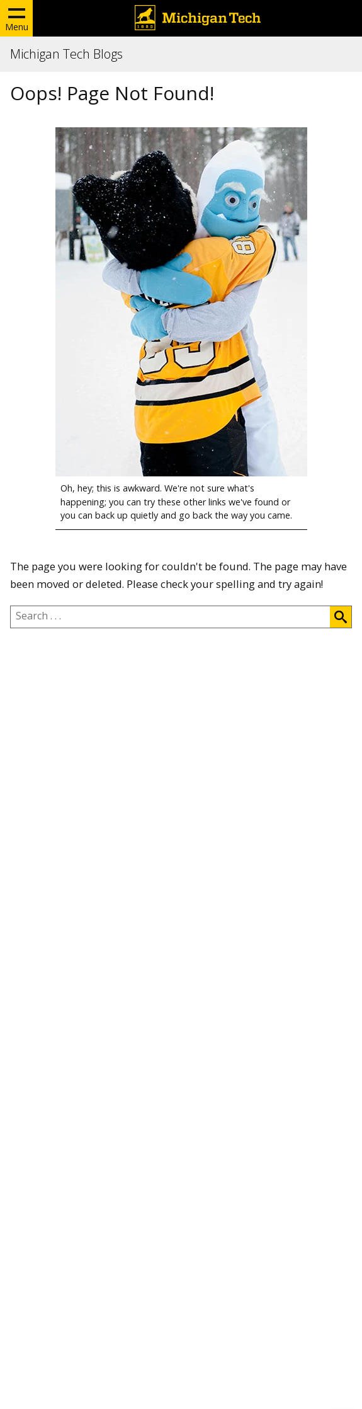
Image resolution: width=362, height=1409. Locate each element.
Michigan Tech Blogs (66, 54)
